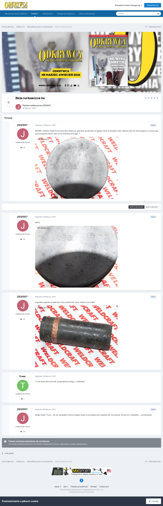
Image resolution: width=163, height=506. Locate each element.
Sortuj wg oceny (136, 207)
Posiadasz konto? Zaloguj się (128, 5)
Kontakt (94, 486)
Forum (34, 15)
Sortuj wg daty (152, 207)
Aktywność (48, 14)
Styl (65, 486)
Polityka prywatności (79, 486)
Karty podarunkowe (87, 14)
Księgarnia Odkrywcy (66, 14)
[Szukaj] (129, 14)
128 (22, 147)
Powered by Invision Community (81, 492)
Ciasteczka (104, 486)
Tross (22, 376)
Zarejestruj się (152, 5)
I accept (153, 501)
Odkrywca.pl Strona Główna (15, 14)
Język (57, 486)
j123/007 (47, 105)
